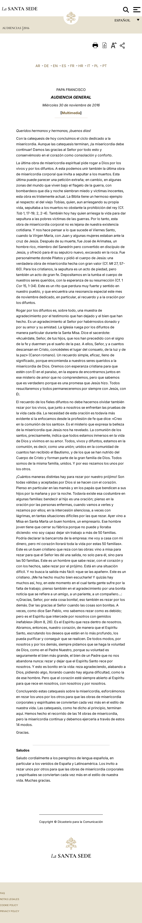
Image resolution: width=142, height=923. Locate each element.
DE (46, 66)
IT (88, 66)
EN (55, 66)
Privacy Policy (9, 911)
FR (72, 66)
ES (64, 66)
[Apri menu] (136, 9)
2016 (26, 28)
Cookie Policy (9, 905)
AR (38, 66)
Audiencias (12, 28)
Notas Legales (9, 899)
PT (104, 66)
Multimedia (71, 113)
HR (80, 66)
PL (96, 66)
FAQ (2, 893)
